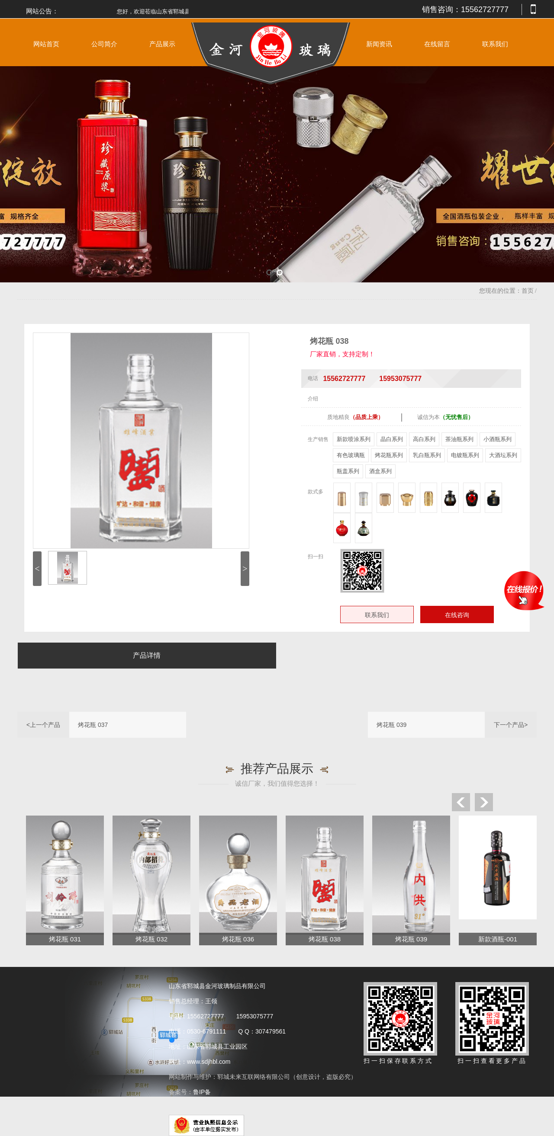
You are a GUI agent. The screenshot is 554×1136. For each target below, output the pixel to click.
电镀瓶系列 (465, 455)
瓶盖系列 (348, 471)
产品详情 (147, 655)
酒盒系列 (380, 471)
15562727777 (485, 9)
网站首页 (46, 44)
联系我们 (495, 44)
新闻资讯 (379, 44)
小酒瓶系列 (497, 439)
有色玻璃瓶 (351, 455)
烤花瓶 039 (391, 724)
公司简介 (104, 44)
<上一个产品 (43, 724)
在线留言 (437, 44)
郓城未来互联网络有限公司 (253, 1076)
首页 (528, 291)
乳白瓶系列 (427, 455)
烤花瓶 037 (93, 724)
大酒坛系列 (503, 455)
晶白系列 (391, 439)
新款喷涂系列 (353, 439)
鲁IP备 (203, 1091)
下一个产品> (511, 724)
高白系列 (424, 439)
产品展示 (162, 44)
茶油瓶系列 (459, 439)
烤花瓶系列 (389, 455)
